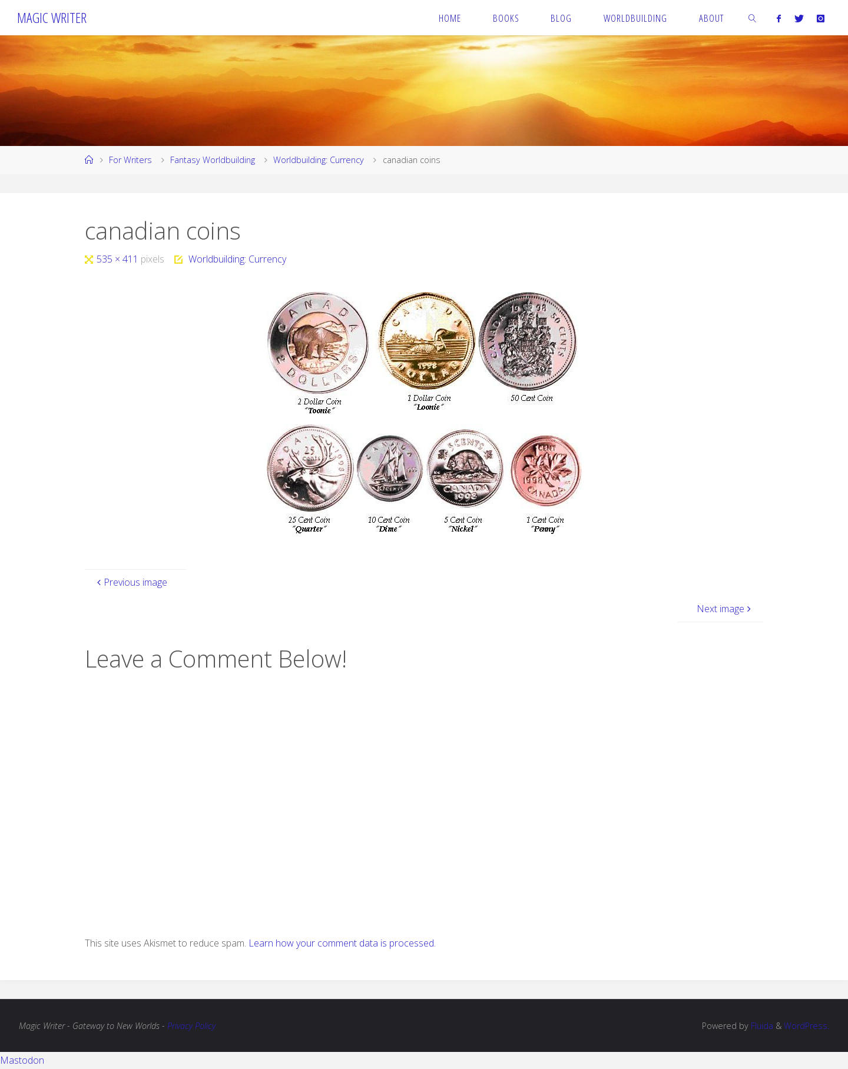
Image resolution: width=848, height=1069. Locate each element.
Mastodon (22, 1060)
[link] (753, 17)
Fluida (760, 1025)
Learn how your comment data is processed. (342, 943)
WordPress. (806, 1025)
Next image (725, 608)
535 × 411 (119, 259)
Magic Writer (52, 17)
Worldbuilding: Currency (318, 159)
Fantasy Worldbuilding (212, 159)
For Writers (130, 159)
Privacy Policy (191, 1025)
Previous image (130, 582)
